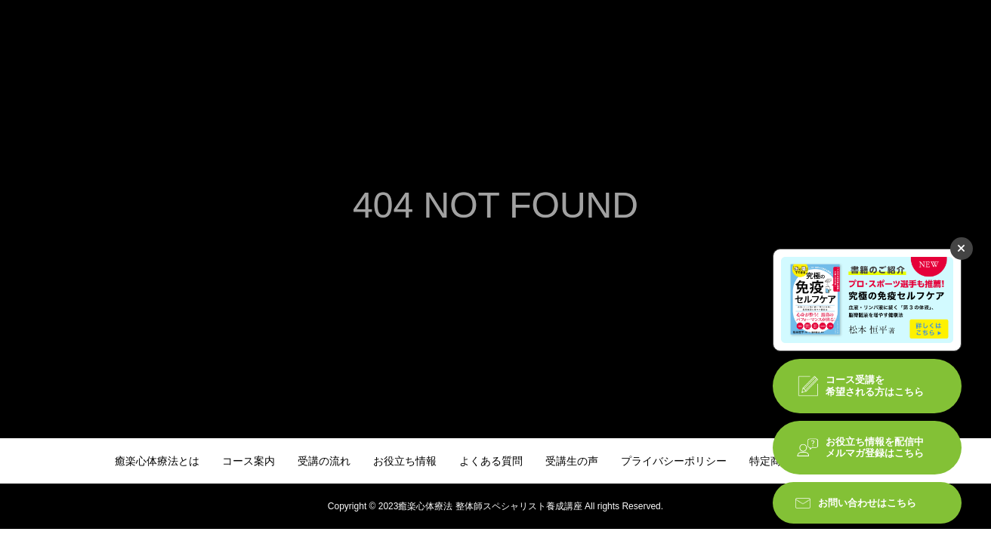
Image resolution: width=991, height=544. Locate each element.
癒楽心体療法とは (157, 461)
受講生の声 (571, 461)
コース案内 (248, 461)
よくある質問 (491, 461)
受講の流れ (324, 461)
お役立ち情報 (405, 461)
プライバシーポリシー (674, 461)
